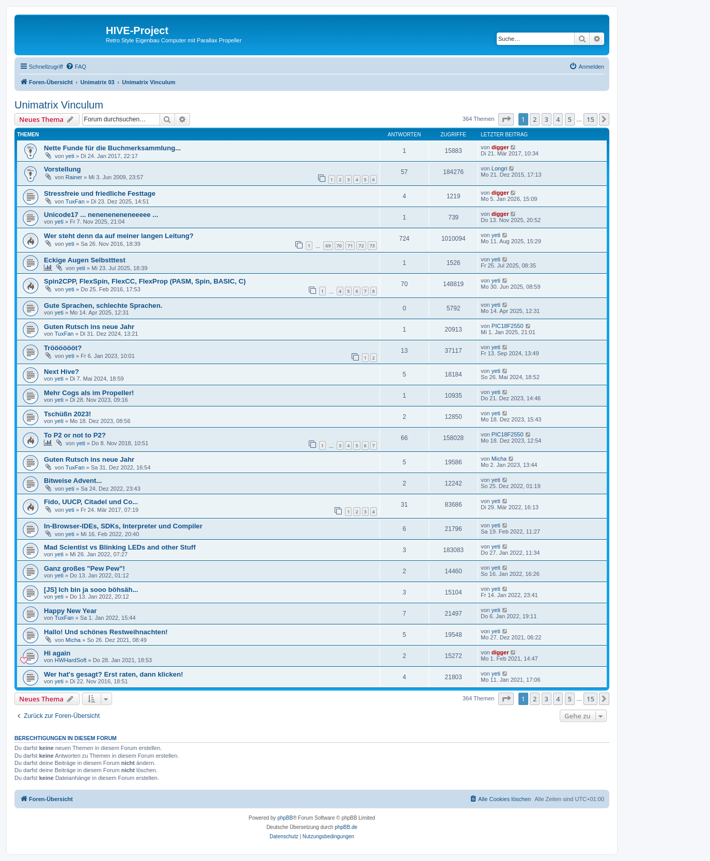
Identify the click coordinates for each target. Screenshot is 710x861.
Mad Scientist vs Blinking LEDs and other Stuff (120, 547)
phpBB (285, 818)
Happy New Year (70, 611)
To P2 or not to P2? (75, 435)
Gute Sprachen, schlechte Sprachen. (103, 305)
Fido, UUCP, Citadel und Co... (91, 502)
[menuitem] (76, 66)
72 (361, 245)
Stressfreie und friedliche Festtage (99, 193)
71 (350, 245)
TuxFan (75, 201)
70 (339, 245)
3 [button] (546, 119)
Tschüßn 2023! (67, 414)
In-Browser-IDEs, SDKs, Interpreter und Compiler (123, 526)
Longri (500, 168)
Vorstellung (62, 169)
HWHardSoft (71, 660)
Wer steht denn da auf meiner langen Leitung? (119, 236)
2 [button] (535, 119)
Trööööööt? (63, 348)
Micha (499, 459)
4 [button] (558, 119)
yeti (70, 156)
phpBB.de (346, 827)
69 (327, 245)
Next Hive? (61, 371)
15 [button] (590, 119)
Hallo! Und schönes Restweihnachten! (106, 632)
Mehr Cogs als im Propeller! (89, 393)
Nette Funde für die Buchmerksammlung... (112, 148)
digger (500, 147)
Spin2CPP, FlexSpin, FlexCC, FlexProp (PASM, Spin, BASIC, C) (145, 281)
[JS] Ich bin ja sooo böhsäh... (91, 589)
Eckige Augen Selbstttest (84, 260)
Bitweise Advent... (73, 480)
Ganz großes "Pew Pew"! (84, 568)
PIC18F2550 (508, 326)
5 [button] (570, 119)
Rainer (74, 177)
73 (372, 245)
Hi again (57, 653)
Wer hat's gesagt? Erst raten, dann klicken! (113, 674)
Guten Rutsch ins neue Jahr (89, 327)
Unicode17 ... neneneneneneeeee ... (101, 214)
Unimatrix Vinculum (58, 105)
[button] (506, 119)
